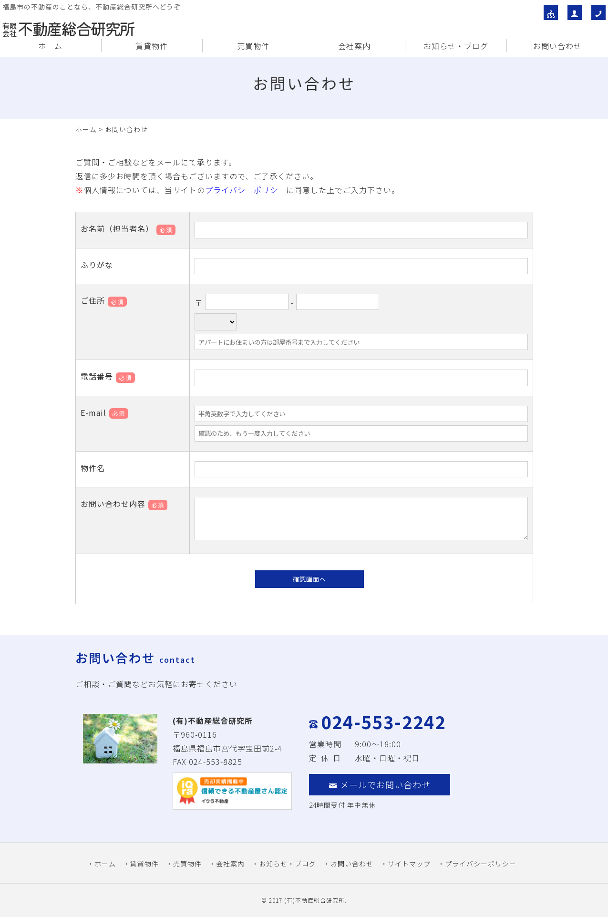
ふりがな (97, 264)
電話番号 (108, 376)
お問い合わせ (557, 46)
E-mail (104, 412)
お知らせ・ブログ (455, 46)
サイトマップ (409, 863)
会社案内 (354, 46)
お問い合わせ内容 (124, 503)
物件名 (93, 468)
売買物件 (253, 46)
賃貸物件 (151, 46)
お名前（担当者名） (128, 228)
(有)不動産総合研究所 (314, 900)
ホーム (50, 46)
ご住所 (104, 300)
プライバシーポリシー (245, 190)
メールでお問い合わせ (380, 784)
